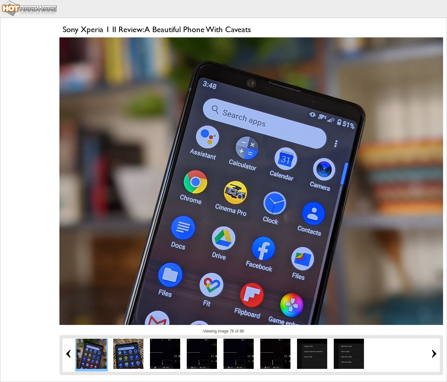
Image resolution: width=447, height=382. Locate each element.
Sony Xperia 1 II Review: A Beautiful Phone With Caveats (157, 29)
